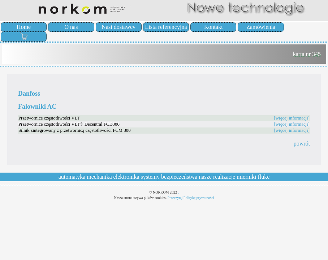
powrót (302, 143)
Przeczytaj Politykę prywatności (191, 198)
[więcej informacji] (292, 118)
